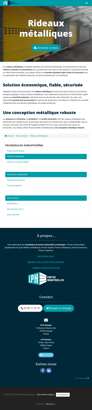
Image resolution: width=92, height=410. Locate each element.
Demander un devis (46, 47)
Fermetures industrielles (17, 174)
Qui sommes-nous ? (15, 209)
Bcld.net (49, 404)
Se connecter (63, 395)
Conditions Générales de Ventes (46, 268)
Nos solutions (13, 198)
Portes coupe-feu (14, 185)
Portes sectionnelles (15, 151)
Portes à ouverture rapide (18, 162)
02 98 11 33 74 (30, 308)
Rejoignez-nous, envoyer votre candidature (46, 262)
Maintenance (12, 203)
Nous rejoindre (13, 214)
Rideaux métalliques (15, 156)
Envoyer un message (58, 308)
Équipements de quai (16, 180)
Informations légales (45, 394)
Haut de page (82, 378)
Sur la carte (46, 355)
